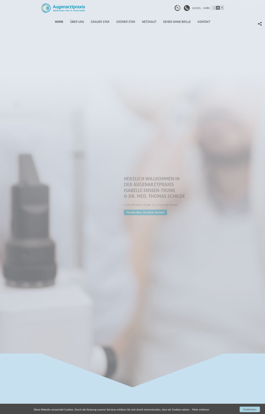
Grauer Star (100, 22)
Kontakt (204, 22)
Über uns (77, 22)
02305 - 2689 (201, 8)
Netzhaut (149, 22)
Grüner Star (125, 22)
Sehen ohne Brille (177, 22)
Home (59, 22)
